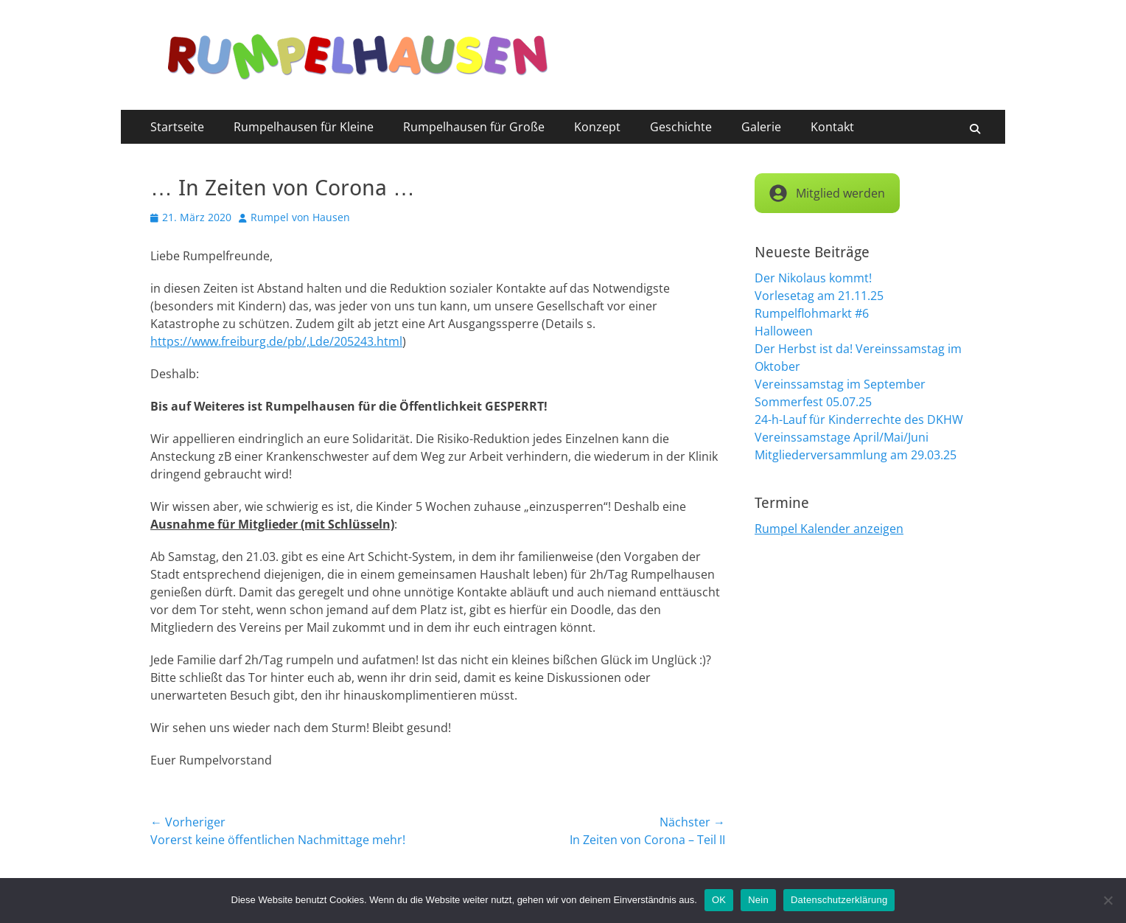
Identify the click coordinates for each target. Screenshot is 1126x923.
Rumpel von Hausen (300, 217)
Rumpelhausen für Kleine (304, 127)
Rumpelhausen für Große (474, 127)
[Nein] (1107, 900)
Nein (758, 899)
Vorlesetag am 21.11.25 (819, 296)
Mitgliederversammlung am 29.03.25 (856, 455)
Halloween (784, 331)
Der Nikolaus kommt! (813, 278)
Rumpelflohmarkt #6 (812, 313)
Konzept (597, 127)
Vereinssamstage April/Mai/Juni (842, 437)
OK (719, 899)
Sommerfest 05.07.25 (813, 402)
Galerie (761, 127)
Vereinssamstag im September (840, 384)
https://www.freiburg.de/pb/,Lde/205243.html (276, 341)
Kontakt (832, 127)
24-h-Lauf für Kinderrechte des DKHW (859, 419)
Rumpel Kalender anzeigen (829, 528)
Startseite (177, 127)
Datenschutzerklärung (839, 899)
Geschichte (681, 127)
